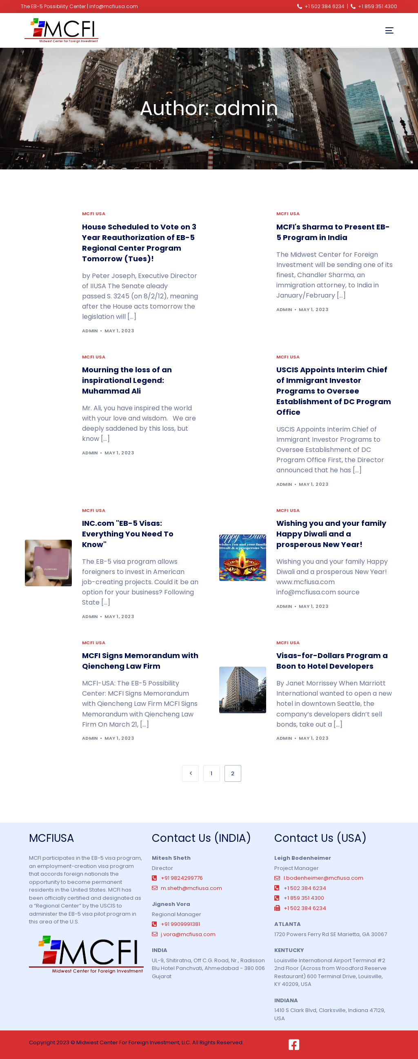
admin (90, 330)
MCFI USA (94, 213)
